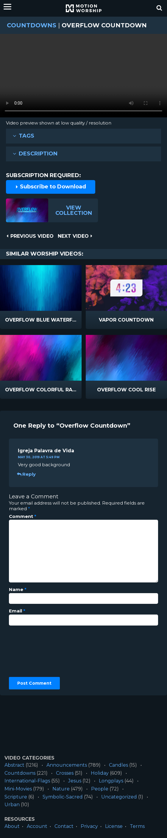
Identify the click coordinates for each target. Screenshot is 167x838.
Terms (137, 826)
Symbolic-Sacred (63, 797)
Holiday (100, 773)
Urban (12, 804)
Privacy (89, 826)
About (12, 826)
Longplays (111, 781)
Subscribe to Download (50, 186)
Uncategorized (119, 797)
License (114, 826)
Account (37, 826)
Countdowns (31, 25)
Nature (61, 789)
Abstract (14, 765)
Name (17, 589)
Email (17, 611)
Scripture (15, 797)
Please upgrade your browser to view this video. (83, 77)
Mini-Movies (18, 789)
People (99, 789)
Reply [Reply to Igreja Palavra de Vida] (27, 474)
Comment (22, 516)
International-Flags (27, 781)
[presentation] (33, 651)
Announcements (66, 765)
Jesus (74, 781)
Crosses (65, 773)
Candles (118, 765)
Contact (64, 826)
